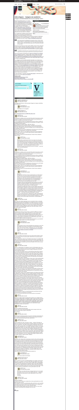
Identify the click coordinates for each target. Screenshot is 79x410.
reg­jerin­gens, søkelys (34, 64)
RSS (66, 19)
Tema (37, 4)
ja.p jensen (20, 336)
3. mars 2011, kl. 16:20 (26, 138)
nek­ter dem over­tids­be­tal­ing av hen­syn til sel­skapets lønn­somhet (30, 56)
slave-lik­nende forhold (27, 28)
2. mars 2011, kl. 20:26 (26, 222)
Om (62, 0)
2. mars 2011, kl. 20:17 (26, 106)
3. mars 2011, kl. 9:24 (25, 353)
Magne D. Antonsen (22, 100)
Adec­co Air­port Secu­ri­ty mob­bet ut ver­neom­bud (23, 79)
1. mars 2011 (36, 23)
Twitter (67, 17)
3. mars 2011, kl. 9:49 (22, 358)
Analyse (25, 4)
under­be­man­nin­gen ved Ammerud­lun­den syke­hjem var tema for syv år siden (30, 229)
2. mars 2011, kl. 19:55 (23, 209)
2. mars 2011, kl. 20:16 (26, 171)
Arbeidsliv (37, 31)
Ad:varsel (36, 21)
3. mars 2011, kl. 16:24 (26, 369)
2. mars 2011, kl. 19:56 (23, 233)
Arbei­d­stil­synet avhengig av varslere (21, 77)
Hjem (16, 4)
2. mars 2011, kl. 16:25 (23, 101)
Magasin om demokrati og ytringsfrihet (30, 0)
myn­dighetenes (26, 64)
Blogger (30, 4)
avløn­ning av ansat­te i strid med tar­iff (24, 27)
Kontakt (60, 0)
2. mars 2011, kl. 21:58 (23, 306)
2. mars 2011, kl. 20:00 (23, 245)
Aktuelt (20, 4)
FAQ (64, 0)
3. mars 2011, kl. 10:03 (23, 378)
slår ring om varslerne (26, 74)
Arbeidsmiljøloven (41, 31)
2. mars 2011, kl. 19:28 (23, 116)
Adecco (34, 31)
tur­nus (21, 26)
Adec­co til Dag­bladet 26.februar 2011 (35, 38)
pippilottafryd (21, 110)
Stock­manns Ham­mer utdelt (20, 78)
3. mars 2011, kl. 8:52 (22, 320)
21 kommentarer (46, 23)
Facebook (67, 15)
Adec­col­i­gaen (32, 73)
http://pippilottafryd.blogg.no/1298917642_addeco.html (25, 113)
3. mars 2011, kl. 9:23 (22, 337)
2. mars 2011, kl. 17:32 (23, 111)
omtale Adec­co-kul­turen (30, 47)
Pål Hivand (38, 24)
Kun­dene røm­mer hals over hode (24, 21)
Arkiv (34, 4)
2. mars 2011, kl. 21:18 (23, 295)
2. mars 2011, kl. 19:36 (23, 199)
